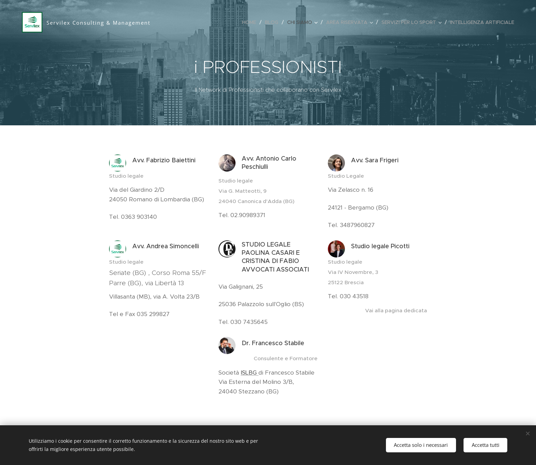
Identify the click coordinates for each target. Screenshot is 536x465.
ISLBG (249, 372)
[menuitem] (251, 22)
